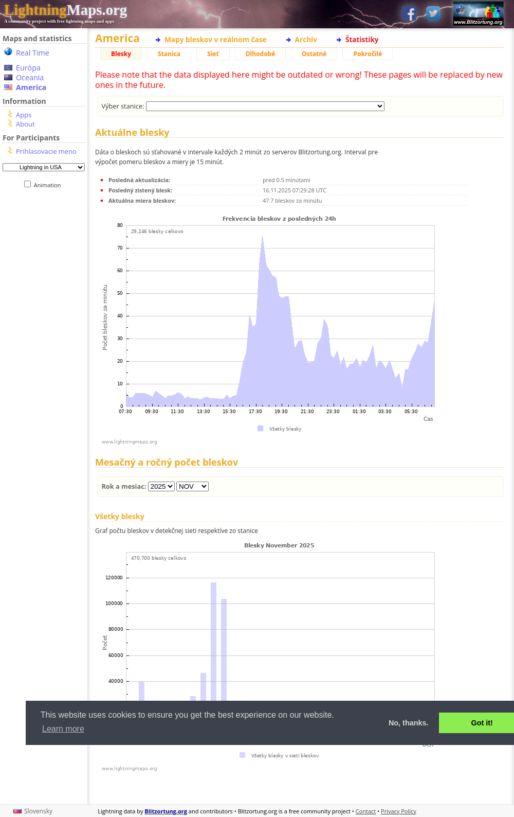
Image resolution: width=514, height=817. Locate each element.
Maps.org (65, 10)
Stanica (169, 53)
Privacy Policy (398, 811)
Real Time (32, 53)
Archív (306, 39)
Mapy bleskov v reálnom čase (215, 39)
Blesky (121, 53)
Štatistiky (362, 39)
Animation (49, 185)
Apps (23, 114)
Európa (28, 68)
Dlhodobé (261, 53)
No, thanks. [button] (409, 723)
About (25, 124)
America (31, 87)
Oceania (30, 77)
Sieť (213, 53)
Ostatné (314, 53)
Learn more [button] (63, 728)
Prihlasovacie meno (46, 151)
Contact (366, 811)
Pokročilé (367, 53)
